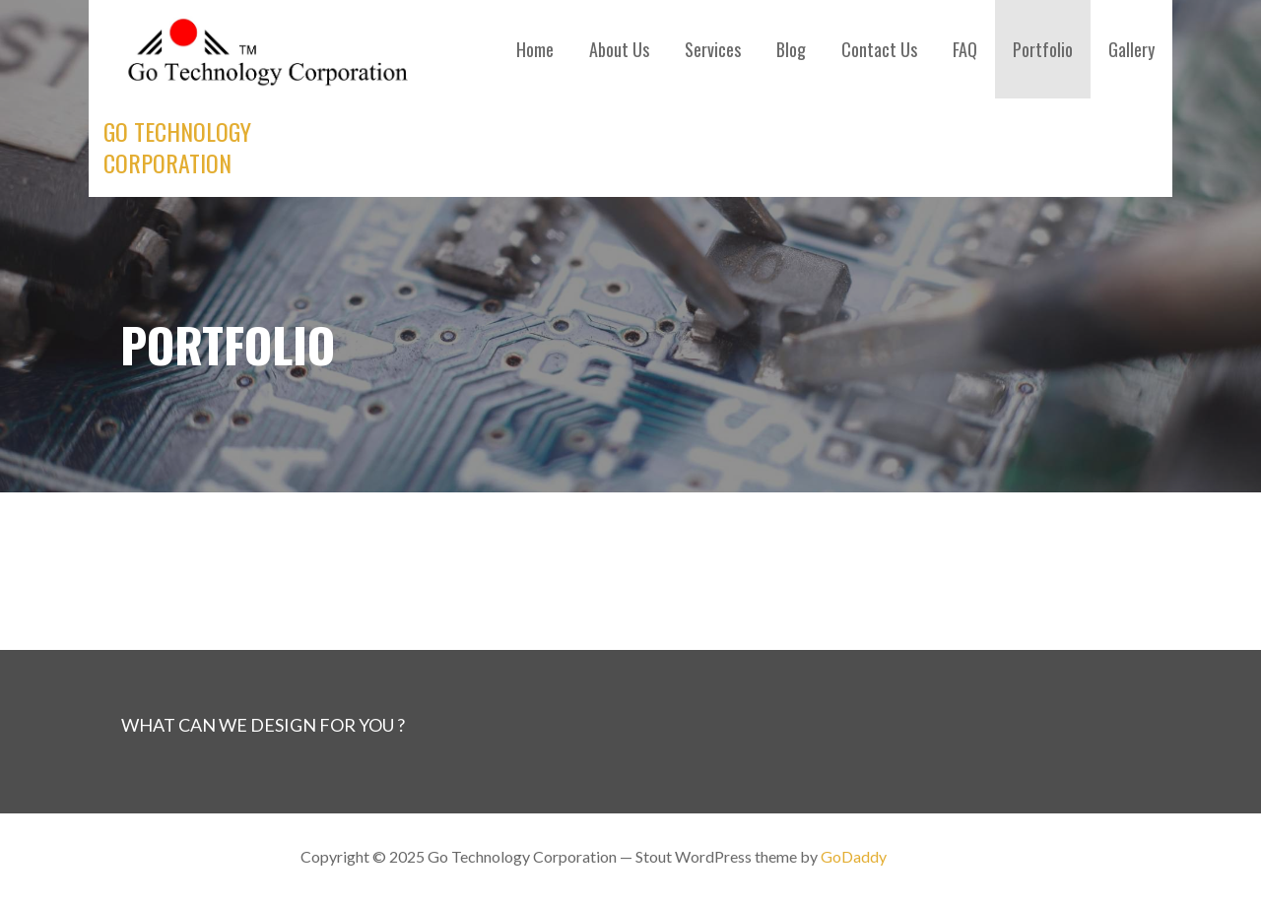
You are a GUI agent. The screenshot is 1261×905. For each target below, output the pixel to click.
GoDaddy (854, 856)
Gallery (1131, 49)
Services (713, 49)
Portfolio (1043, 49)
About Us (619, 49)
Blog (791, 49)
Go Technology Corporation (177, 146)
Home (535, 49)
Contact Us (879, 49)
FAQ (965, 49)
